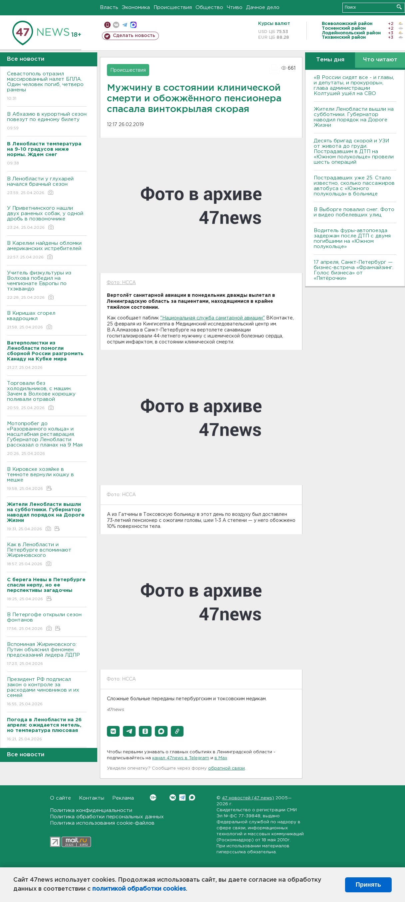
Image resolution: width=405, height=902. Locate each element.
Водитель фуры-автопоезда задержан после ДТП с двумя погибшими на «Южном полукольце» (352, 238)
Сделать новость (134, 36)
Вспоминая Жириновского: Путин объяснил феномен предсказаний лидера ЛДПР (47, 654)
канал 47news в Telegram (180, 758)
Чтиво (234, 7)
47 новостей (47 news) (248, 798)
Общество (209, 7)
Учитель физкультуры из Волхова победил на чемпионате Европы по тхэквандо (47, 285)
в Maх (220, 758)
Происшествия (173, 7)
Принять (368, 884)
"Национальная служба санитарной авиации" (212, 318)
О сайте (60, 798)
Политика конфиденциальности (91, 810)
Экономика (136, 7)
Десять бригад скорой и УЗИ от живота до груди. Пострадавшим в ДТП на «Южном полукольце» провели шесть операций (354, 151)
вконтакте (116, 25)
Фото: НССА (121, 283)
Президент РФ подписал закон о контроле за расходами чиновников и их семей (47, 692)
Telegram (182, 797)
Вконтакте (153, 797)
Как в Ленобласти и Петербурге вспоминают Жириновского (47, 555)
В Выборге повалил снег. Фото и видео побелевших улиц (354, 212)
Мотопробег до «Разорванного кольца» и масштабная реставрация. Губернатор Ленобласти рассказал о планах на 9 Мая (47, 439)
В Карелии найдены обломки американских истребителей (47, 250)
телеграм (125, 25)
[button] (113, 731)
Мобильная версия (107, 25)
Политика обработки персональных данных (107, 817)
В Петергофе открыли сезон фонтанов (47, 622)
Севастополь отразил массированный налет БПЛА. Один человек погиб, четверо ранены (47, 86)
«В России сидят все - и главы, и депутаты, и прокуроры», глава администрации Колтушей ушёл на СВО (354, 85)
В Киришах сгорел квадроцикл (47, 320)
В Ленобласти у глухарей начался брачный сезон (47, 186)
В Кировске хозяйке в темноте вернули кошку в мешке (47, 479)
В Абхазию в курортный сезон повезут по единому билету (47, 121)
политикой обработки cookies (139, 889)
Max (192, 797)
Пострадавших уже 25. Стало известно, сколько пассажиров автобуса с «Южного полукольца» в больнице (354, 186)
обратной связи (226, 768)
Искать (399, 6)
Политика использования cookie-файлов (102, 823)
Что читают (380, 59)
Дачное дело (262, 7)
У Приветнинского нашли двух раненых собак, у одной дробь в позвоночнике (47, 218)
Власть (109, 7)
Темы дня (330, 59)
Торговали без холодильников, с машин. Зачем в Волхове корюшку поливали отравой (47, 396)
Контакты (91, 798)
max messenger (133, 25)
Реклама (123, 798)
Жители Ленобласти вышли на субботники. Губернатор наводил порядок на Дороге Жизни (354, 117)
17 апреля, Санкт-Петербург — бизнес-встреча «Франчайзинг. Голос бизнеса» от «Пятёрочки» (353, 270)
